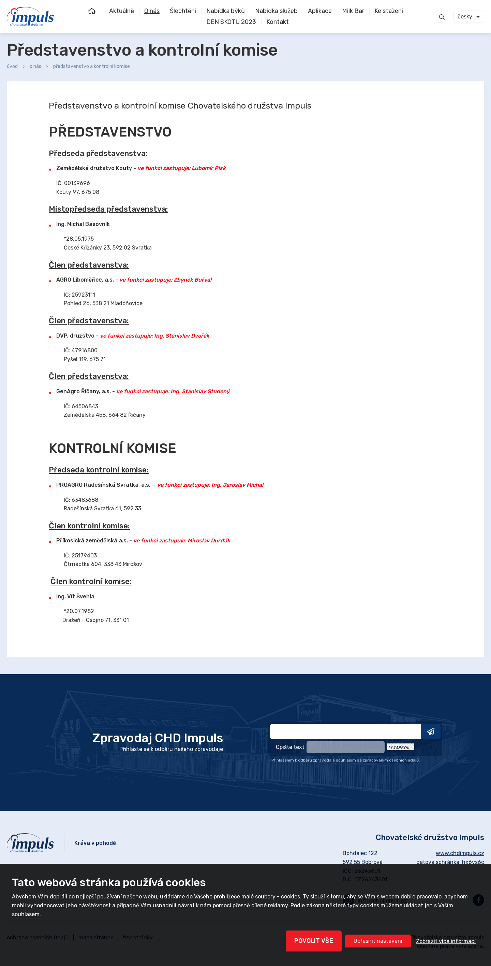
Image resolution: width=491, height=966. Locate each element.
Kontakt (277, 22)
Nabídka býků (225, 11)
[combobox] (468, 17)
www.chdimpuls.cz (460, 853)
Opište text (290, 747)
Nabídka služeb (276, 11)
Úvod (95, 11)
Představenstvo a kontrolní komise (91, 66)
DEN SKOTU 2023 (231, 22)
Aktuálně (121, 11)
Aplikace (320, 11)
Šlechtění (183, 11)
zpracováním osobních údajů (391, 760)
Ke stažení (388, 11)
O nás (152, 11)
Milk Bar (353, 11)
